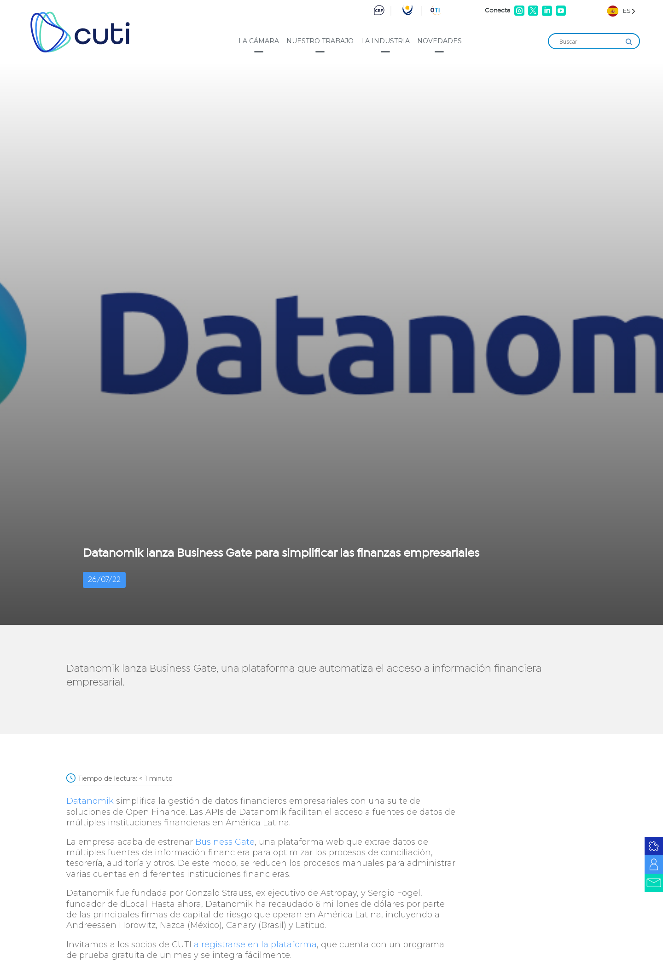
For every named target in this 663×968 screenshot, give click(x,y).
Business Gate (225, 842)
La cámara (258, 41)
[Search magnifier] (628, 42)
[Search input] (589, 42)
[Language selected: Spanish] (621, 10)
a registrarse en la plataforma (255, 944)
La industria (385, 41)
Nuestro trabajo (320, 41)
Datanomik (90, 801)
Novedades (439, 41)
